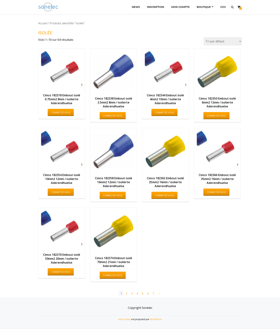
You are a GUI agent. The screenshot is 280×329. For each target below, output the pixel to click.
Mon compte (180, 7)
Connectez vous (60, 112)
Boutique (204, 7)
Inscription (155, 7)
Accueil (42, 23)
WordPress (156, 319)
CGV (223, 7)
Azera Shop (124, 319)
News (136, 7)
